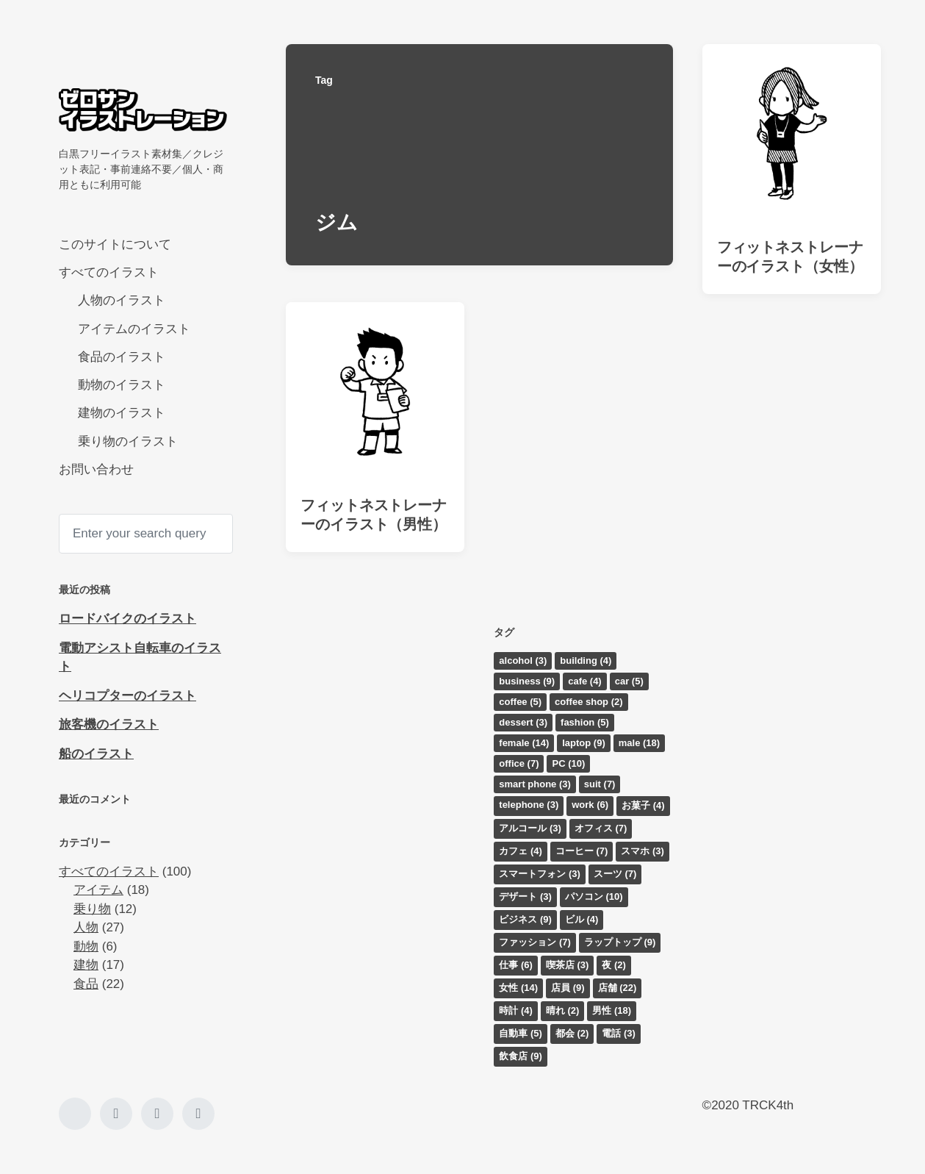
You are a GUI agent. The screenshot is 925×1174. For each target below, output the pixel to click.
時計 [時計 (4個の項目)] (516, 1010)
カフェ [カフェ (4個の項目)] (520, 850)
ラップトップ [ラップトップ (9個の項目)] (620, 942)
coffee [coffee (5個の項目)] (520, 701)
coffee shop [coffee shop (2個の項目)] (588, 701)
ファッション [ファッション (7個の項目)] (535, 942)
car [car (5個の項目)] (629, 681)
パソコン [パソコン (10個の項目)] (594, 896)
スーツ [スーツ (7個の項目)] (615, 873)
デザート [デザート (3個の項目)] (525, 896)
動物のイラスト (121, 385)
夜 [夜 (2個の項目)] (614, 964)
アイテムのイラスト (134, 329)
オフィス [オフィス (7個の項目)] (601, 828)
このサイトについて (115, 244)
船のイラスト (96, 754)
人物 (85, 927)
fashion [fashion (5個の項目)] (585, 722)
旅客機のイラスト (109, 724)
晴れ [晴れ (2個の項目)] (563, 1010)
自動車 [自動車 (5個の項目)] (520, 1033)
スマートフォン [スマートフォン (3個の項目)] (539, 873)
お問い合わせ (96, 469)
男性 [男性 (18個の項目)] (611, 1010)
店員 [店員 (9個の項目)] (568, 987)
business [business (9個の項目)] (527, 681)
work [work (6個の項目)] (590, 804)
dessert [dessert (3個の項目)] (523, 722)
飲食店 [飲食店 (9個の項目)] (520, 1056)
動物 (85, 946)
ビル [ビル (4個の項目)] (582, 919)
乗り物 (92, 909)
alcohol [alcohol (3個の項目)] (523, 660)
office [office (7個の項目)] (519, 763)
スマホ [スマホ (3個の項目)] (642, 850)
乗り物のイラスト (128, 441)
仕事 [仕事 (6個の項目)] (516, 964)
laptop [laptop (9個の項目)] (583, 742)
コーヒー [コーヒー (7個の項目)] (581, 850)
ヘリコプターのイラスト (127, 696)
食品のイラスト (121, 357)
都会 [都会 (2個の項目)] (572, 1033)
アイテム (98, 890)
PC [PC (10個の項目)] (568, 763)
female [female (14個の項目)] (524, 742)
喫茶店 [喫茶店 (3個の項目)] (567, 964)
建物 (85, 965)
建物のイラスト (121, 413)
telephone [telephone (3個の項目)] (528, 804)
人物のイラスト (121, 300)
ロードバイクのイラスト (127, 619)
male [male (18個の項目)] (639, 742)
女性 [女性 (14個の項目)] (518, 987)
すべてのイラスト (109, 272)
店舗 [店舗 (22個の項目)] (617, 987)
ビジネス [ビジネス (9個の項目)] (525, 919)
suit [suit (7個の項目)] (600, 784)
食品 (85, 984)
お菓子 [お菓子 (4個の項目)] (643, 805)
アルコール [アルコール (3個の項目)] (530, 828)
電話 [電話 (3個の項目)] (619, 1033)
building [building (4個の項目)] (585, 660)
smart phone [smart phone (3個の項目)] (535, 784)
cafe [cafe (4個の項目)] (585, 681)
